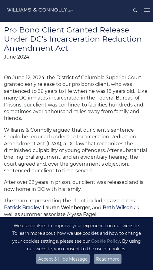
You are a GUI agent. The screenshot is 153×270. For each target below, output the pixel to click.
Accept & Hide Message (63, 259)
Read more (107, 259)
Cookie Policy (105, 241)
